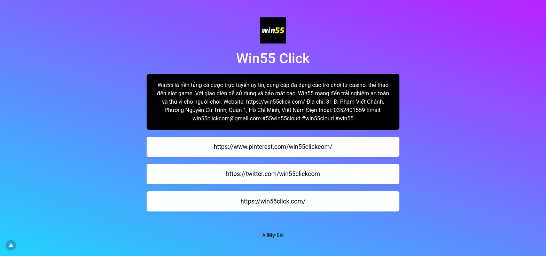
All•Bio (273, 235)
